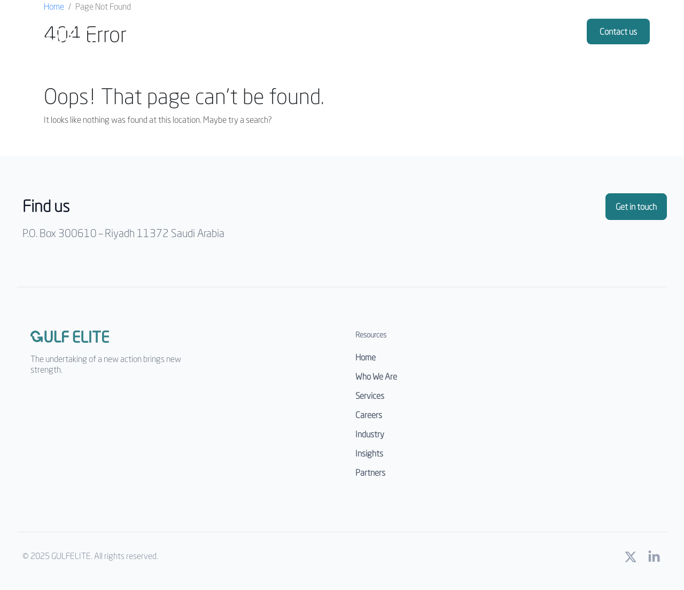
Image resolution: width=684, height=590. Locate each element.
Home (54, 6)
